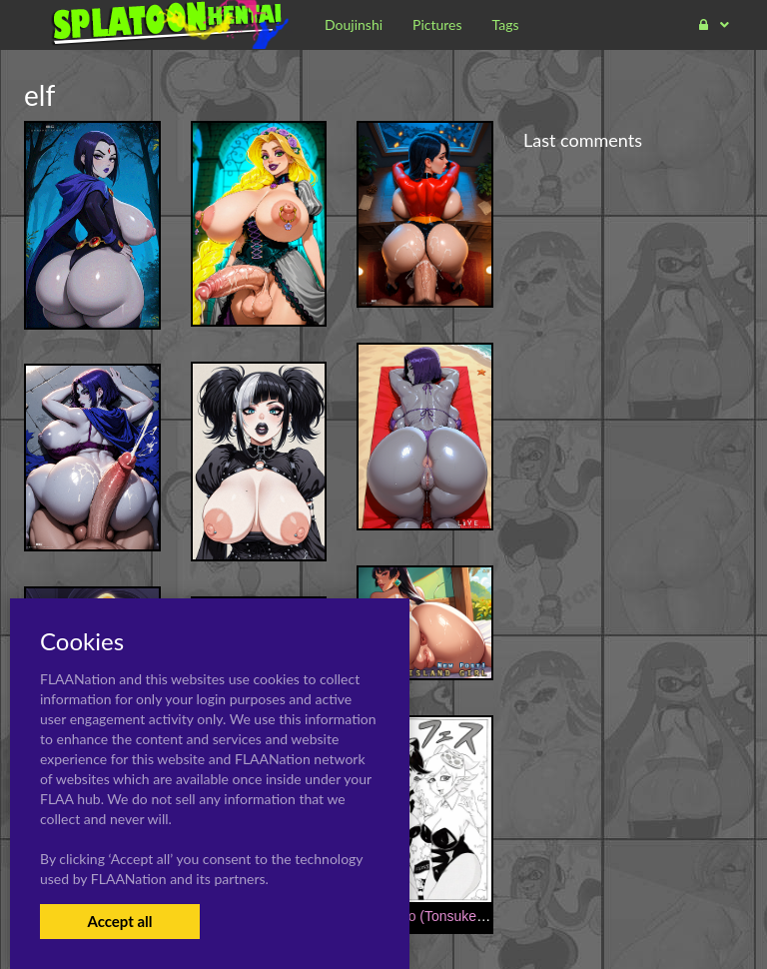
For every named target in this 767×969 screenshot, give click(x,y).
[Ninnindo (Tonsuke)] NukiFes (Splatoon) (482, 916)
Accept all (119, 921)
